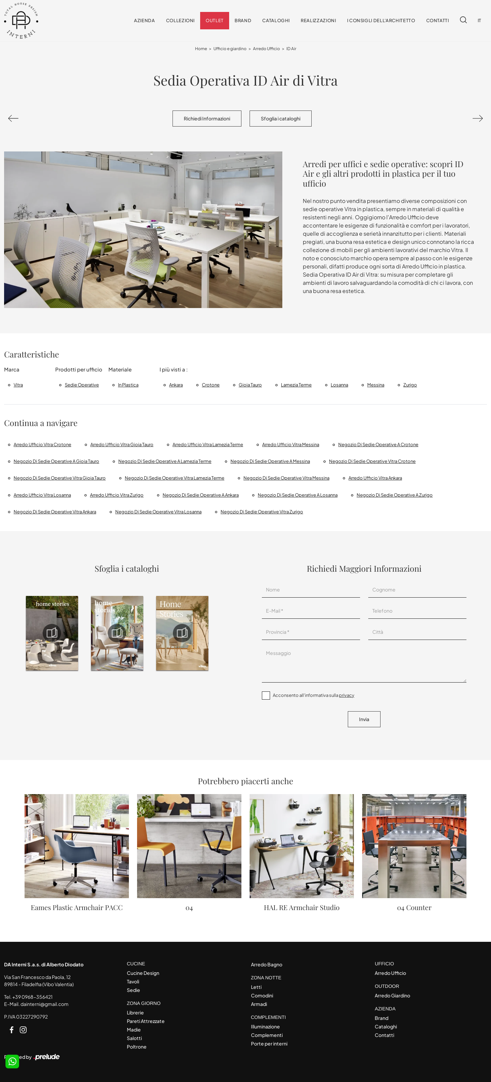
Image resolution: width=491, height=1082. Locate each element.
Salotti (134, 1038)
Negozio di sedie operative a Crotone (378, 444)
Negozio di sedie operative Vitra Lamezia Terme (174, 478)
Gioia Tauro (250, 385)
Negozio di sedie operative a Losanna (298, 495)
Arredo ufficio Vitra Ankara (375, 478)
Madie (134, 1029)
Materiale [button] (120, 369)
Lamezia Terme (296, 385)
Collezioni (180, 20)
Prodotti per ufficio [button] (78, 369)
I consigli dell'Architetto (381, 20)
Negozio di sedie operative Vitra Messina (286, 478)
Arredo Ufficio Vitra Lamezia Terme (208, 444)
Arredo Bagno (266, 964)
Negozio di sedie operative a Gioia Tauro (56, 461)
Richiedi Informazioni (207, 118)
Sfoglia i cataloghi (280, 118)
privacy (346, 695)
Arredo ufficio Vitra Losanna (42, 495)
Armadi (259, 1004)
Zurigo (410, 385)
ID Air (291, 48)
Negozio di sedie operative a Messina (270, 461)
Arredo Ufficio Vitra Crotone (42, 444)
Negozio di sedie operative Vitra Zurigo (262, 511)
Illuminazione (265, 1026)
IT (479, 20)
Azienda (144, 20)
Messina (375, 385)
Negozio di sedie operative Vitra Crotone (372, 461)
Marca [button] (11, 369)
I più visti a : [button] (174, 369)
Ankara (176, 385)
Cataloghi (276, 20)
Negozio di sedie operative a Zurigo (395, 495)
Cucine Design (143, 973)
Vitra (18, 385)
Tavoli (133, 981)
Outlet (215, 20)
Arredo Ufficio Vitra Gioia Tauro (121, 444)
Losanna (339, 385)
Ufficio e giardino (230, 48)
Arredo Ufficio (266, 48)
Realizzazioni (318, 20)
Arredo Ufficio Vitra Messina (290, 444)
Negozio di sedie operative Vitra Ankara (55, 511)
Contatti (437, 20)
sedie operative (82, 385)
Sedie (133, 990)
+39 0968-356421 (32, 997)
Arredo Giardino (392, 995)
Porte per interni (269, 1043)
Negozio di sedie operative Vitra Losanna (158, 511)
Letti (256, 987)
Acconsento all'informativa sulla (313, 695)
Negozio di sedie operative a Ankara (201, 495)
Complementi (267, 1035)
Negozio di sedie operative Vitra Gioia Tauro (60, 478)
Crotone (211, 385)
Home (201, 48)
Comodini (262, 995)
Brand (243, 20)
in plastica (128, 385)
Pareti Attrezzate (146, 1021)
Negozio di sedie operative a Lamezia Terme (164, 461)
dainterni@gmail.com (44, 1004)
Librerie (135, 1012)
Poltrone (137, 1046)
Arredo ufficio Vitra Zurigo (117, 495)
